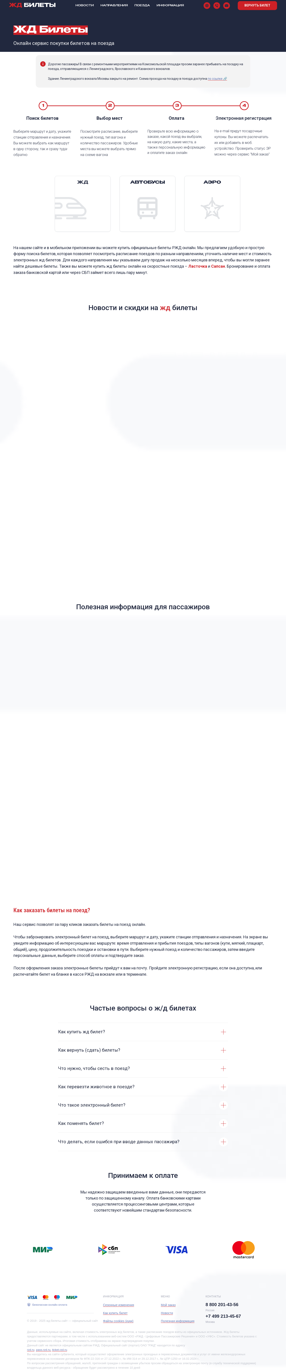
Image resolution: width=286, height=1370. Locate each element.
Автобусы (147, 182)
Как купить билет (115, 1313)
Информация (170, 5)
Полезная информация (177, 1321)
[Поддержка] (226, 5)
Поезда (142, 5)
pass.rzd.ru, (43, 1349)
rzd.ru (30, 1349)
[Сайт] (207, 5)
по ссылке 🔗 (217, 78)
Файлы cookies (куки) (118, 1321)
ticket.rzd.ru (59, 1349)
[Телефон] (216, 5)
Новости (85, 5)
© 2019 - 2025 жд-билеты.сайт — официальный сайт (62, 1320)
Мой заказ (168, 1305)
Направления (114, 5)
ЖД (82, 182)
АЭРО (212, 182)
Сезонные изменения (118, 1305)
